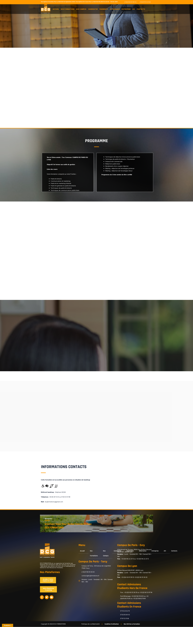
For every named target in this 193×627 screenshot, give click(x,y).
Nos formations (67, 9)
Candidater (93, 9)
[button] (56, 9)
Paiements (103, 9)
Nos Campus (81, 9)
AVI (133, 9)
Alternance (115, 9)
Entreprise (126, 9)
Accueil (56, 9)
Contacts (141, 9)
